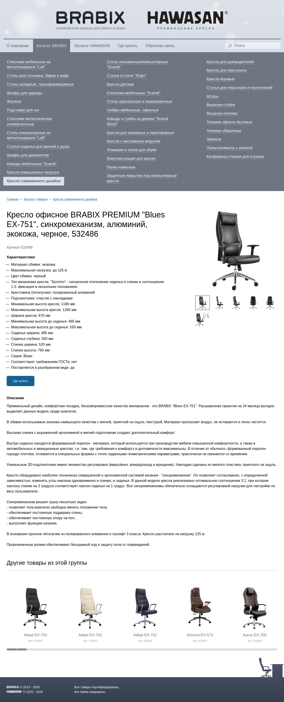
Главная (12, 199)
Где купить (20, 381)
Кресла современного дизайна (75, 199)
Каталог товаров (35, 199)
